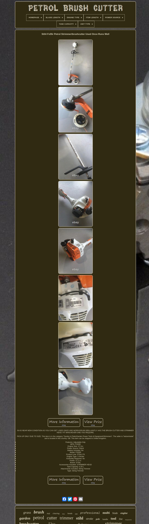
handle (105, 519)
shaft (48, 513)
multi (106, 512)
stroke (89, 518)
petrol (38, 517)
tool (113, 518)
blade (115, 513)
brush (39, 512)
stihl (79, 518)
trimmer (66, 518)
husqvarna (128, 519)
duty (63, 514)
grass (27, 512)
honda (70, 513)
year (76, 514)
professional (90, 513)
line (121, 519)
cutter (52, 517)
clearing (56, 513)
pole (98, 519)
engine (124, 513)
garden (24, 518)
